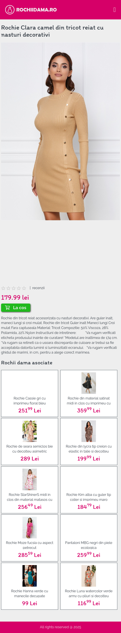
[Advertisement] (60, 255)
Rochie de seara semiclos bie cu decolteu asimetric (29, 448)
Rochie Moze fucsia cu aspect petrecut (29, 545)
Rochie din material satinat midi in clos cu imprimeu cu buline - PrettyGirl (89, 400)
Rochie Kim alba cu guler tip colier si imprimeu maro (88, 497)
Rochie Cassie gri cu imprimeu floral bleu (29, 400)
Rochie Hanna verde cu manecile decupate (29, 593)
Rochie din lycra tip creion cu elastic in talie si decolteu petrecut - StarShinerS (88, 448)
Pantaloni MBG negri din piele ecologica (88, 545)
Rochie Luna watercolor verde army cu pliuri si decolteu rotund (89, 593)
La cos (15, 307)
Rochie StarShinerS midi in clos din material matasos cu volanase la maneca (29, 497)
